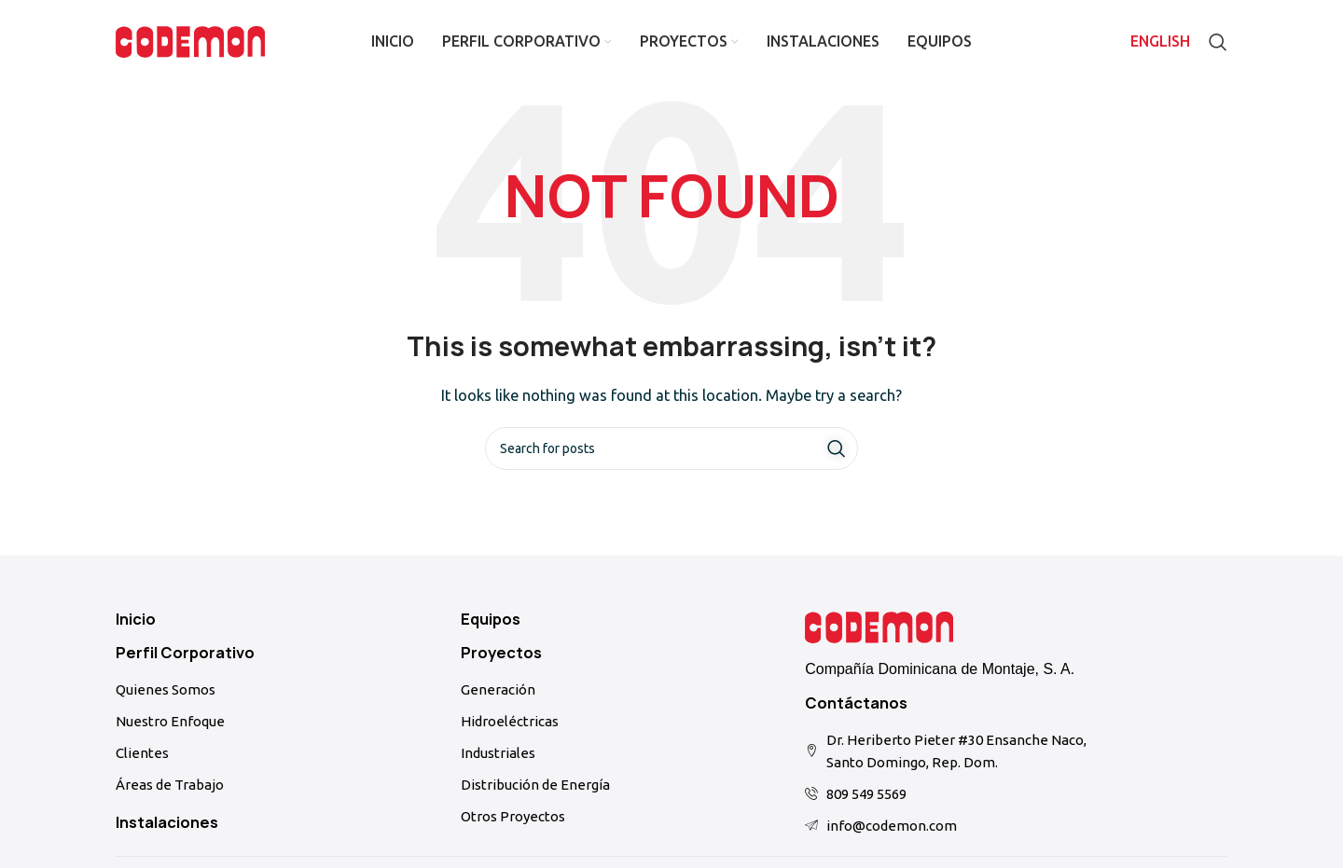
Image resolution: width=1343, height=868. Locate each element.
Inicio (136, 619)
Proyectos (501, 652)
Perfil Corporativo (185, 652)
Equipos (490, 619)
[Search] (1218, 42)
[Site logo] (190, 40)
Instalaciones (167, 822)
